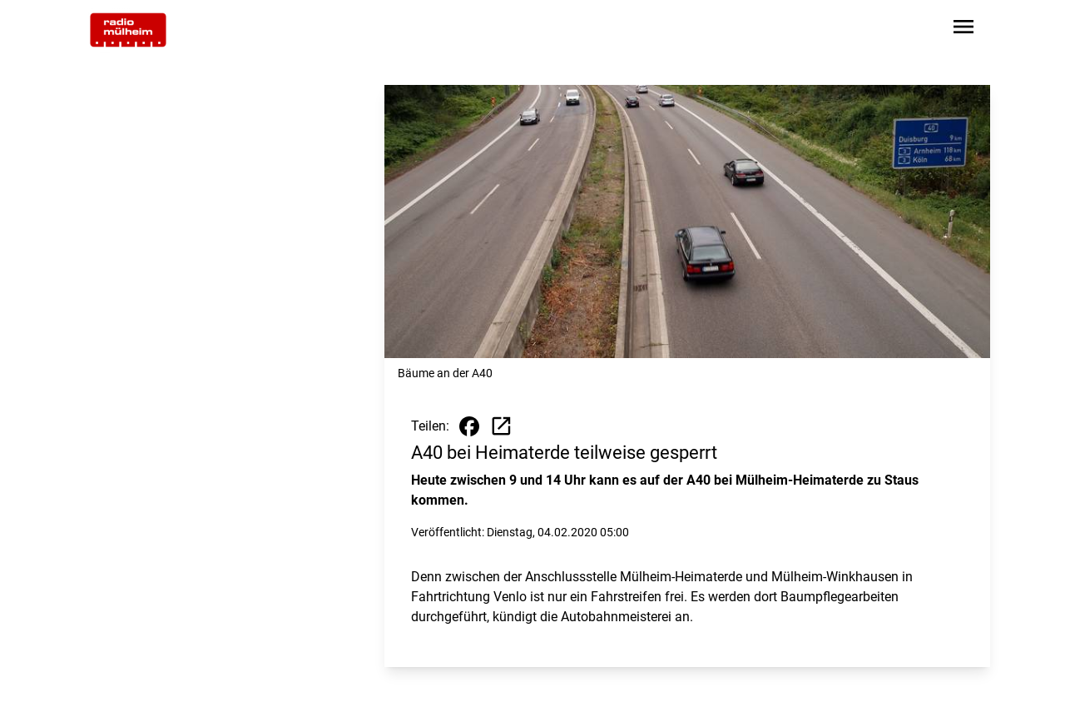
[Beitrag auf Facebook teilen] (469, 426)
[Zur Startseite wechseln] (128, 30)
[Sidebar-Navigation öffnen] (963, 29)
